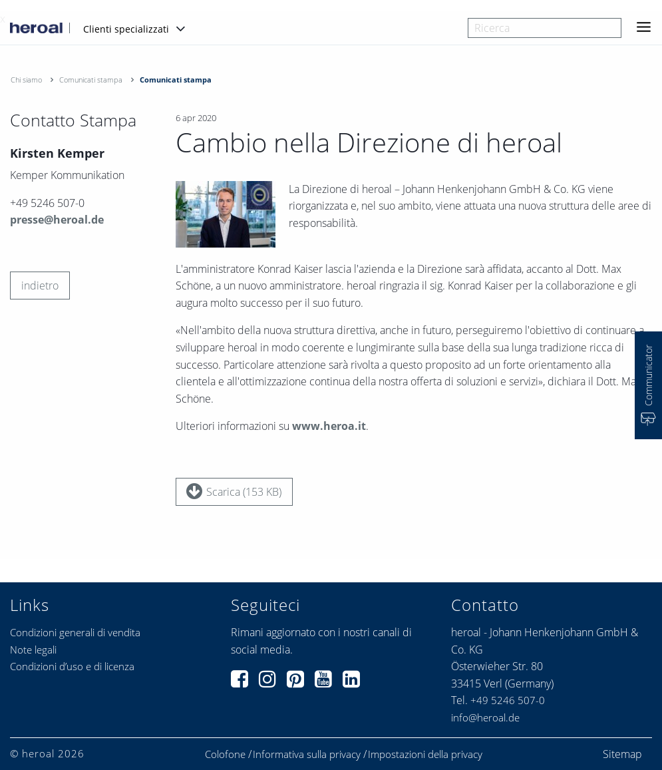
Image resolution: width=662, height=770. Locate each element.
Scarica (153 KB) (233, 491)
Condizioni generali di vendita (75, 632)
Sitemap (622, 754)
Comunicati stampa (90, 80)
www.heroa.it (329, 426)
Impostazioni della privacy (425, 754)
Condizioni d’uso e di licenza (72, 666)
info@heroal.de (485, 717)
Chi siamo (26, 80)
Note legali (33, 649)
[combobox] (544, 28)
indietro (40, 285)
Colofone (225, 754)
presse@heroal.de (57, 219)
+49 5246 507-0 (507, 700)
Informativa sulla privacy (307, 754)
